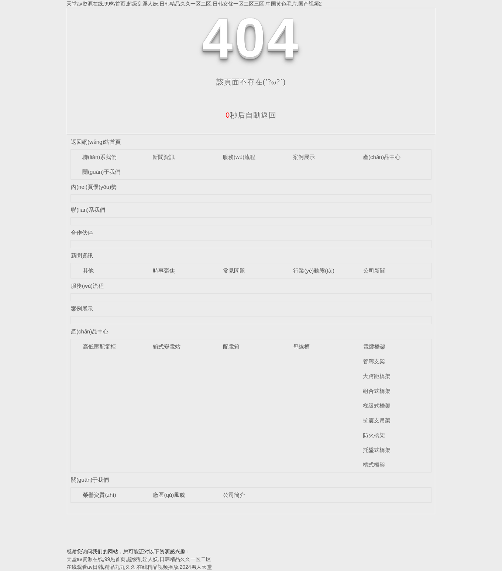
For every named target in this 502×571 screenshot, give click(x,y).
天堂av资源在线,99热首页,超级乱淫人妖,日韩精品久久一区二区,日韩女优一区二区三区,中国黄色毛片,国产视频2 (194, 4)
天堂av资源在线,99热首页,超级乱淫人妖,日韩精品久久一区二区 (138, 559)
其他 (88, 270)
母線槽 (301, 346)
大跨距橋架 (377, 376)
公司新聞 (374, 270)
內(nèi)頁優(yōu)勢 (94, 187)
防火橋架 (374, 435)
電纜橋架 (374, 346)
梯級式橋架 (377, 405)
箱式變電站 (166, 346)
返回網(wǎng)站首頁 (96, 142)
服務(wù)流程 (239, 157)
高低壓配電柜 (99, 346)
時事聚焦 (164, 270)
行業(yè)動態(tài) (313, 270)
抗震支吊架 (377, 420)
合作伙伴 (82, 232)
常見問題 (234, 270)
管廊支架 (374, 361)
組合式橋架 (377, 391)
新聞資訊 (163, 157)
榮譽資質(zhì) (99, 495)
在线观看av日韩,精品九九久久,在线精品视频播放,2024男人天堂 (139, 567)
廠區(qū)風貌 (169, 495)
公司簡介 (234, 495)
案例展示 (304, 157)
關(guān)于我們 (101, 172)
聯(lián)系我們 (99, 157)
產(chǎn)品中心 (381, 157)
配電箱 (231, 346)
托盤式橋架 (377, 450)
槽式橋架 (374, 464)
